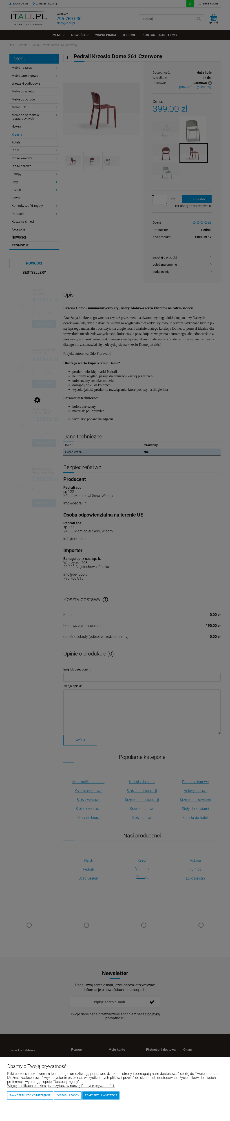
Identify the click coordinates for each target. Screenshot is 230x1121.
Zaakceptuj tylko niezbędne (30, 1095)
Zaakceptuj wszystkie (101, 1095)
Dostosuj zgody (67, 1095)
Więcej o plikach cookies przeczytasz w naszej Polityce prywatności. (61, 1086)
